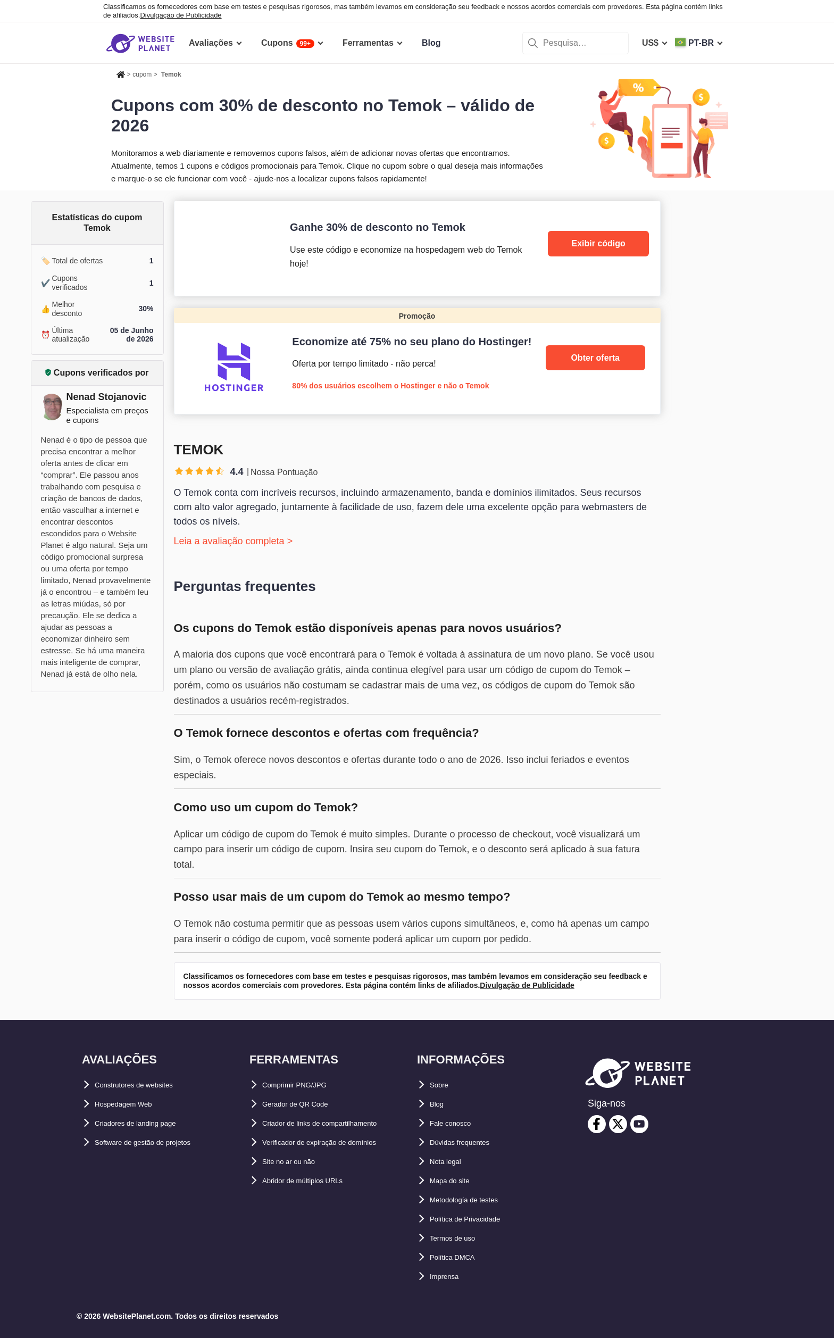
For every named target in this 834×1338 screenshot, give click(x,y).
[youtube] (639, 1124)
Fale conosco (457, 1123)
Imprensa (449, 1276)
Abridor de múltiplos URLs (316, 1180)
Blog (439, 1104)
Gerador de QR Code (304, 1104)
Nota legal (450, 1161)
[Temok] (417, 248)
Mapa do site (455, 1180)
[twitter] (618, 1124)
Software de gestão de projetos (158, 1142)
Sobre (442, 1085)
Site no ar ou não (296, 1161)
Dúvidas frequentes (469, 1142)
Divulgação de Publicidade (180, 15)
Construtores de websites (147, 1085)
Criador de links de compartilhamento (338, 1123)
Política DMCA (459, 1257)
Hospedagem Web (131, 1104)
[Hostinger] (417, 361)
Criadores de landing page (148, 1123)
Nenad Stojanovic (106, 397)
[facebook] (597, 1124)
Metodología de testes (474, 1199)
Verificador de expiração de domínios (337, 1142)
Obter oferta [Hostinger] (595, 357)
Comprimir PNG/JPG (303, 1085)
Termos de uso (460, 1238)
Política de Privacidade (476, 1219)
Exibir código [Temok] (599, 243)
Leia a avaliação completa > (233, 541)
